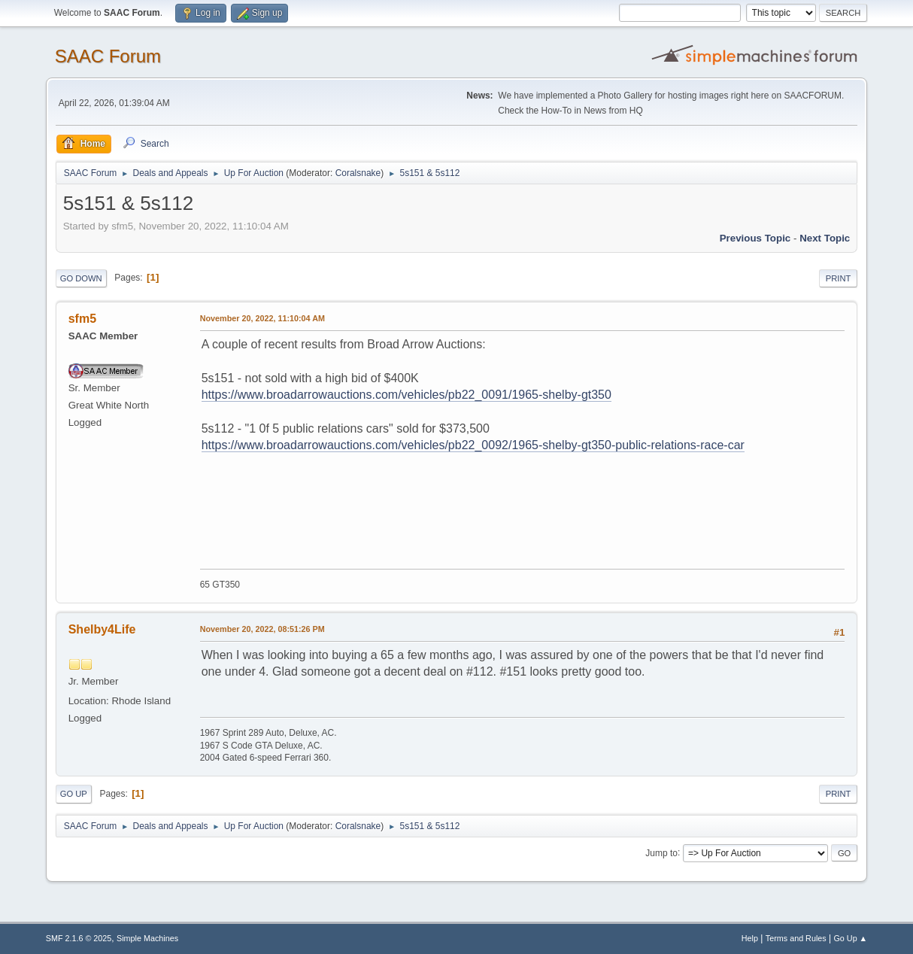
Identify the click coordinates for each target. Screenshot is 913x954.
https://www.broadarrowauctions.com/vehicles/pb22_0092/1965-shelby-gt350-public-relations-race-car (473, 445)
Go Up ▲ (850, 938)
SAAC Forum (108, 56)
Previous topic (755, 238)
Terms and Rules (796, 938)
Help (750, 938)
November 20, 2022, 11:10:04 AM (262, 318)
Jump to (661, 852)
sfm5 (82, 318)
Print (838, 278)
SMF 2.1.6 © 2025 (79, 938)
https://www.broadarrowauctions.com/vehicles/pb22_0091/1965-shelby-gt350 (406, 394)
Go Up (73, 793)
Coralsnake (358, 173)
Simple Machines (147, 938)
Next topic (824, 238)
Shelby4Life (102, 629)
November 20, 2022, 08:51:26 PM (262, 628)
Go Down (81, 278)
